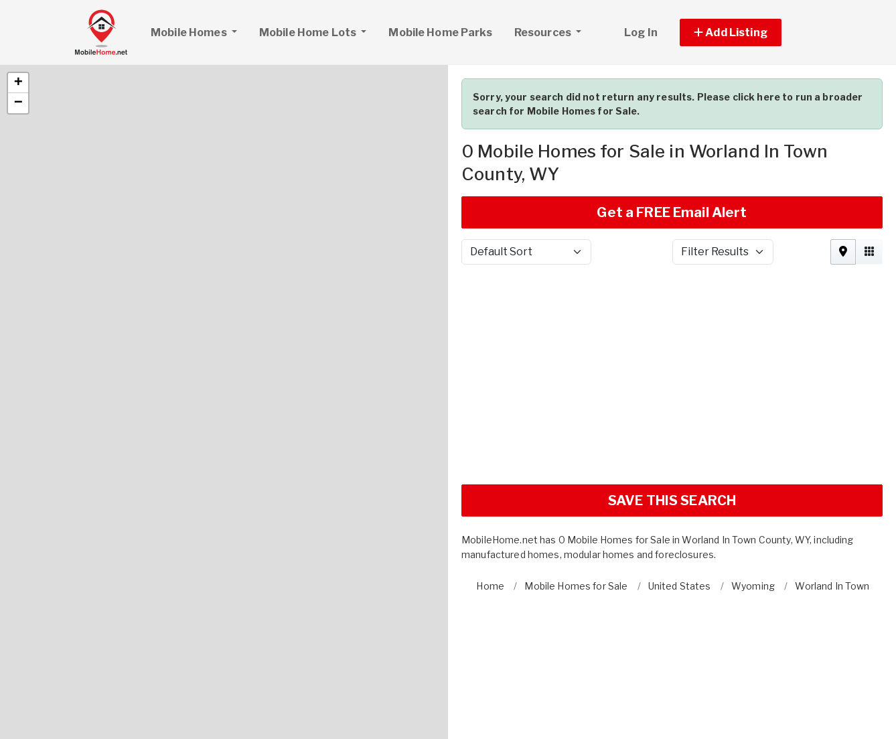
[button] (18, 23)
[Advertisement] (672, 319)
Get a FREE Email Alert (672, 152)
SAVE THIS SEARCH (672, 440)
